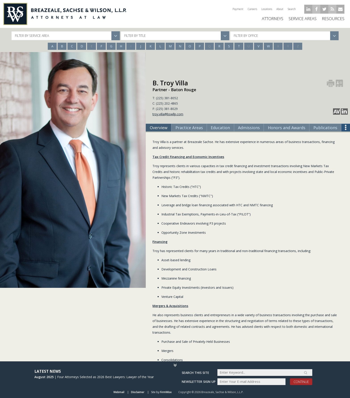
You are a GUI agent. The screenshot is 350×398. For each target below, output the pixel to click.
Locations (266, 9)
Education (220, 127)
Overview (158, 127)
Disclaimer (137, 392)
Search (292, 9)
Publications (325, 127)
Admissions (249, 127)
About (279, 9)
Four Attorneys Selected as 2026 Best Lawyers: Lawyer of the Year (105, 377)
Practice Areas (189, 127)
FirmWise (166, 392)
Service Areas (303, 20)
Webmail (118, 392)
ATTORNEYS (272, 20)
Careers (252, 9)
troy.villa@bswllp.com (167, 114)
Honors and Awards (286, 127)
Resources (333, 20)
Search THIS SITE (195, 372)
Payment (238, 9)
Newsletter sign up (198, 381)
